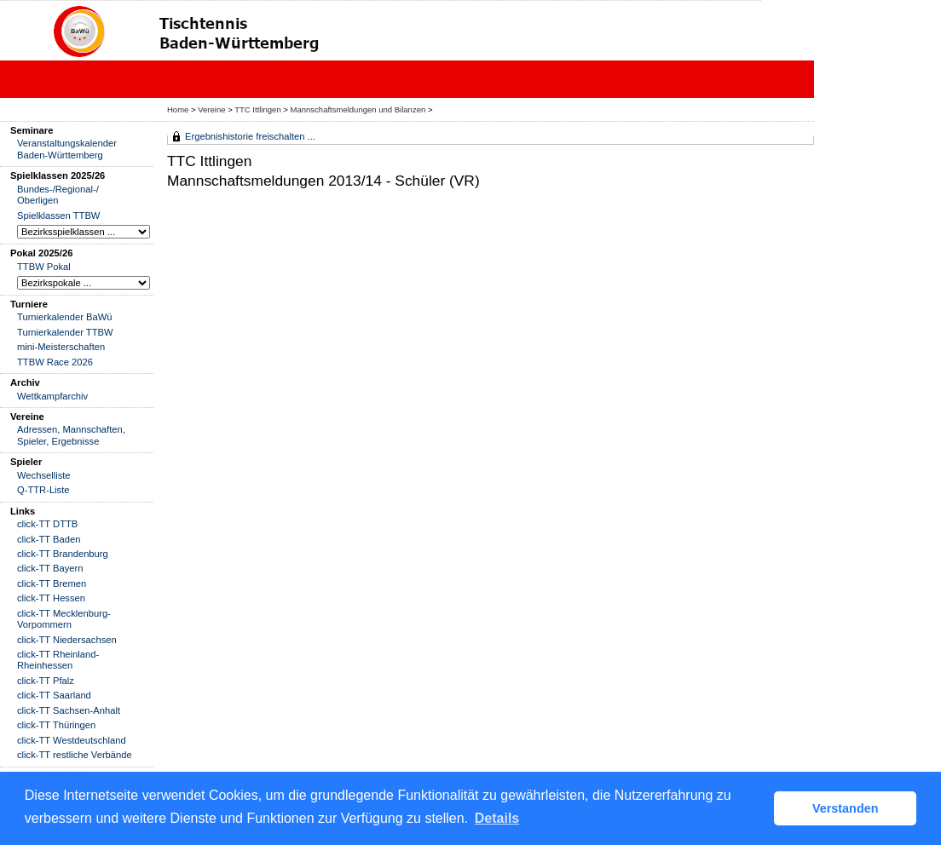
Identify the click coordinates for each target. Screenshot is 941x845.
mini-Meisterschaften (61, 347)
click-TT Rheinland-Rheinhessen (58, 659)
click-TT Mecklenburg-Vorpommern (64, 618)
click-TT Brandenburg (62, 554)
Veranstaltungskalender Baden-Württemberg (67, 148)
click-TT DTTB (47, 524)
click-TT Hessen (51, 598)
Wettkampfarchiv (52, 396)
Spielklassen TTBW (58, 215)
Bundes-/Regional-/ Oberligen (58, 194)
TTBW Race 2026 (55, 362)
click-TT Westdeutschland (71, 740)
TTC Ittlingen (257, 109)
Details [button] (497, 818)
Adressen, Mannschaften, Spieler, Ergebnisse (71, 434)
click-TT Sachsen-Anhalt (68, 710)
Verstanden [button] (845, 808)
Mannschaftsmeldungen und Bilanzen (358, 109)
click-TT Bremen (51, 583)
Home (177, 109)
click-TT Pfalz (45, 680)
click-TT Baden (48, 539)
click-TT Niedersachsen (67, 640)
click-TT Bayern (50, 568)
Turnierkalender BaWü (65, 317)
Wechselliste (44, 475)
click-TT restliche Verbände (74, 755)
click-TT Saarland (54, 695)
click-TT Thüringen (56, 725)
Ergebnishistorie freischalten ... (250, 136)
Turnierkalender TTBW (65, 332)
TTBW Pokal (44, 267)
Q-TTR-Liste (43, 490)
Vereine (211, 109)
